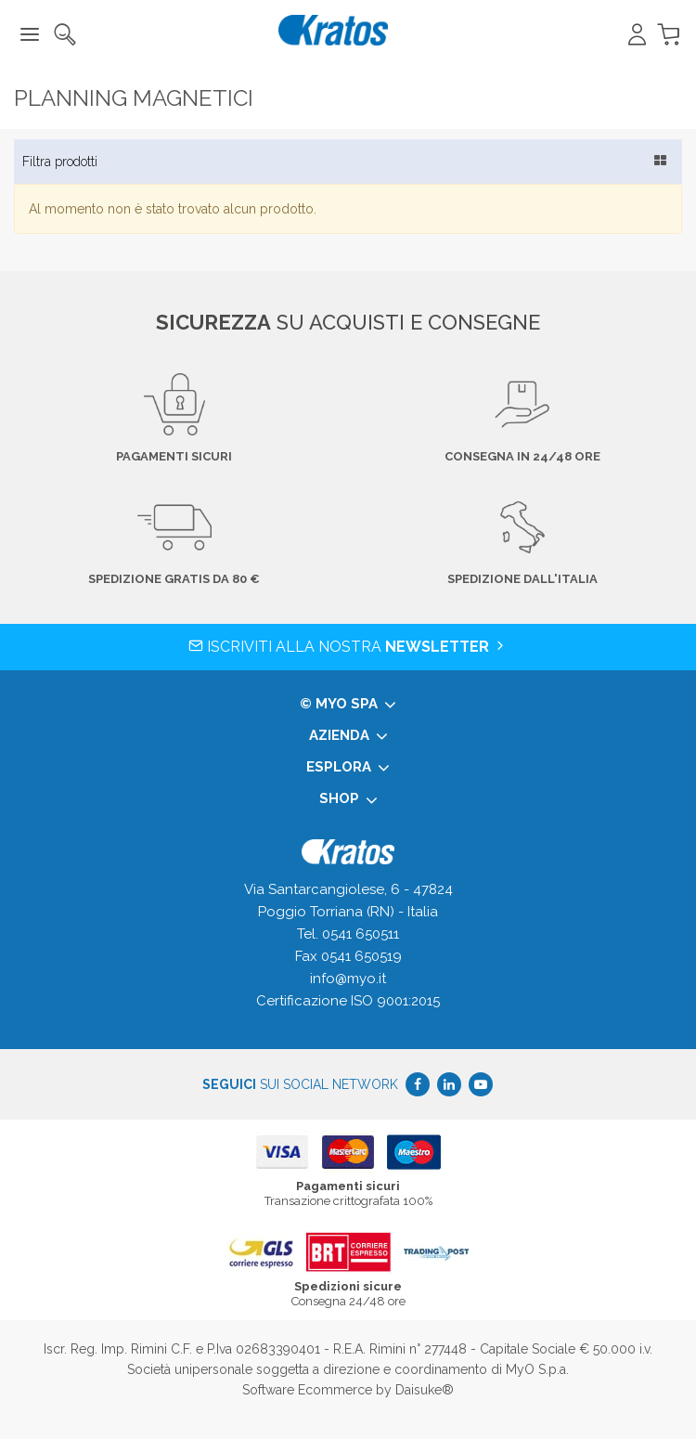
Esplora (348, 767)
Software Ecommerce (307, 1389)
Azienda (348, 736)
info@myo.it (348, 978)
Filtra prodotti (59, 161)
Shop (348, 799)
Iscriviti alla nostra (348, 646)
